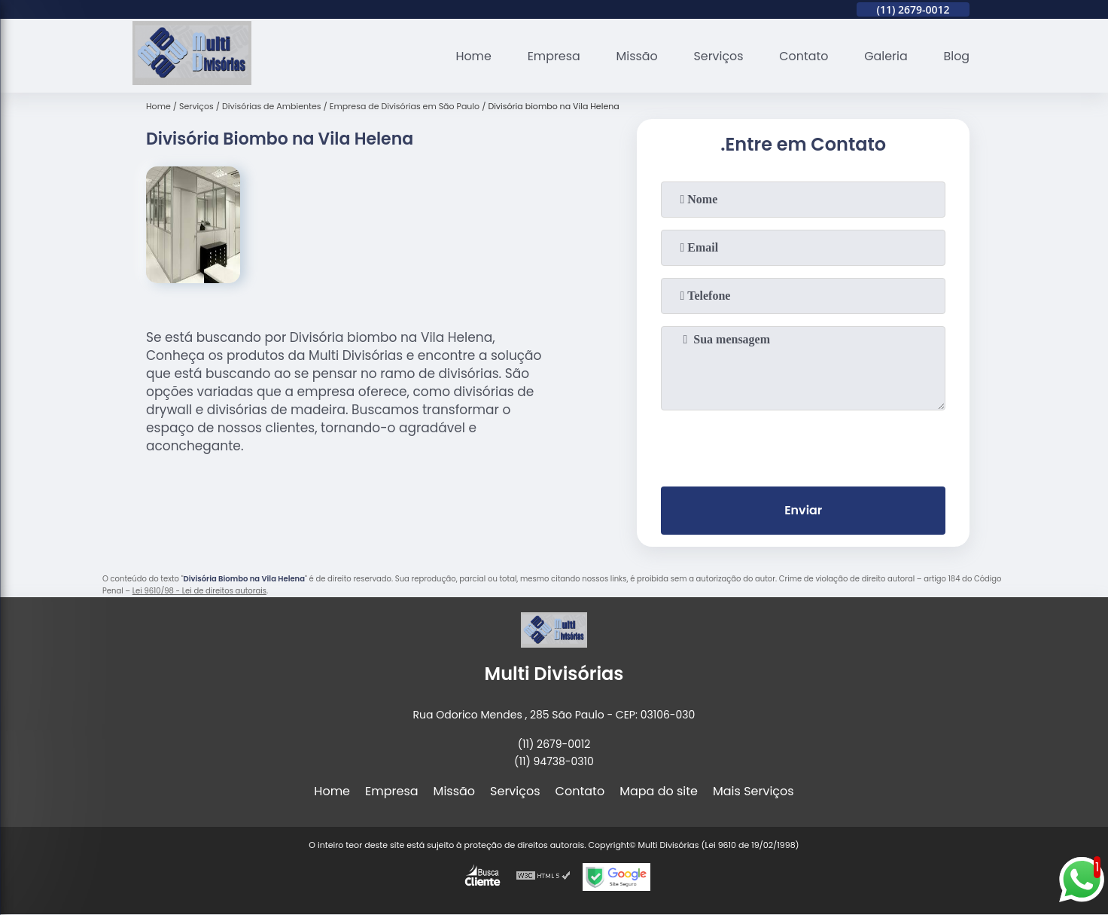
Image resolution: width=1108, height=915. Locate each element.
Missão (635, 56)
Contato (803, 56)
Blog (956, 56)
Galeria (885, 56)
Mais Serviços (753, 792)
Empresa (551, 56)
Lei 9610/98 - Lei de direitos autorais (199, 590)
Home (471, 56)
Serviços (717, 56)
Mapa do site (658, 792)
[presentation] (803, 445)
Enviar (803, 511)
